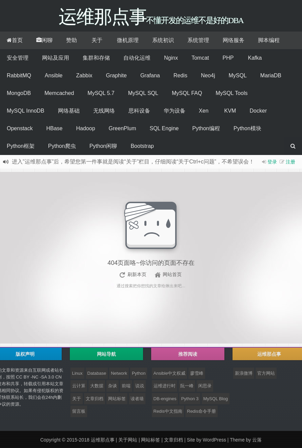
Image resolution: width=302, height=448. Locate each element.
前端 (126, 385)
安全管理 (17, 58)
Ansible (53, 75)
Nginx (171, 58)
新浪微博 (244, 373)
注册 (290, 161)
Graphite (116, 75)
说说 (139, 385)
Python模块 (247, 128)
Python (138, 373)
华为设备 (174, 111)
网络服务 (233, 40)
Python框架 (21, 146)
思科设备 (139, 111)
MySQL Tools (231, 93)
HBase (54, 128)
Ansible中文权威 (170, 373)
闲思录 (205, 385)
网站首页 (172, 274)
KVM (230, 111)
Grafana (150, 75)
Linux (77, 373)
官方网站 (266, 373)
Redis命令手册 (201, 411)
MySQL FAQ (187, 93)
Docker (258, 111)
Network (119, 373)
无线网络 (104, 111)
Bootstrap (142, 146)
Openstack (20, 128)
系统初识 (163, 40)
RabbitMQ (19, 75)
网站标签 (117, 398)
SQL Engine (164, 128)
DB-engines (165, 398)
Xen (203, 111)
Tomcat (200, 58)
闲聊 (44, 40)
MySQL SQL (143, 93)
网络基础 (69, 111)
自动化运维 (136, 58)
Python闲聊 (103, 146)
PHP (228, 58)
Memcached (59, 93)
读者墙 (137, 398)
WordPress (214, 440)
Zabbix (84, 75)
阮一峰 (187, 385)
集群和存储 (96, 58)
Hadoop (85, 128)
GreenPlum (122, 128)
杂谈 (112, 385)
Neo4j (208, 75)
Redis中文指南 (168, 411)
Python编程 (206, 128)
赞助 (71, 40)
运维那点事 (103, 440)
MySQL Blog (215, 398)
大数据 (96, 385)
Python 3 (189, 398)
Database (96, 373)
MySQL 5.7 (100, 93)
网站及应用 (55, 58)
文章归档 (94, 398)
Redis (180, 75)
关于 (97, 40)
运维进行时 (165, 385)
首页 (15, 40)
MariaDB (270, 75)
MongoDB (19, 93)
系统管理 (198, 40)
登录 (272, 161)
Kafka (255, 58)
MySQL (237, 75)
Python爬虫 (62, 146)
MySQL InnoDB (25, 111)
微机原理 (128, 40)
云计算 (78, 385)
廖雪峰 (196, 373)
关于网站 (127, 440)
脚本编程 (269, 40)
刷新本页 (136, 274)
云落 (257, 440)
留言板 (78, 411)
